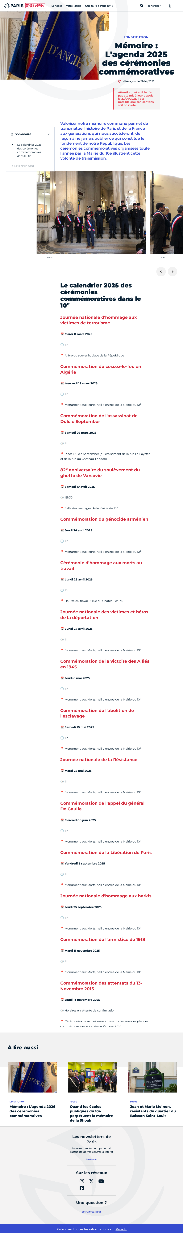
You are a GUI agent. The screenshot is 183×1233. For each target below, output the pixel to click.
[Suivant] (172, 271)
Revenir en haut (24, 165)
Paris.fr (121, 1229)
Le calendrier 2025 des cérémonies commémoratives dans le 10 (29, 150)
